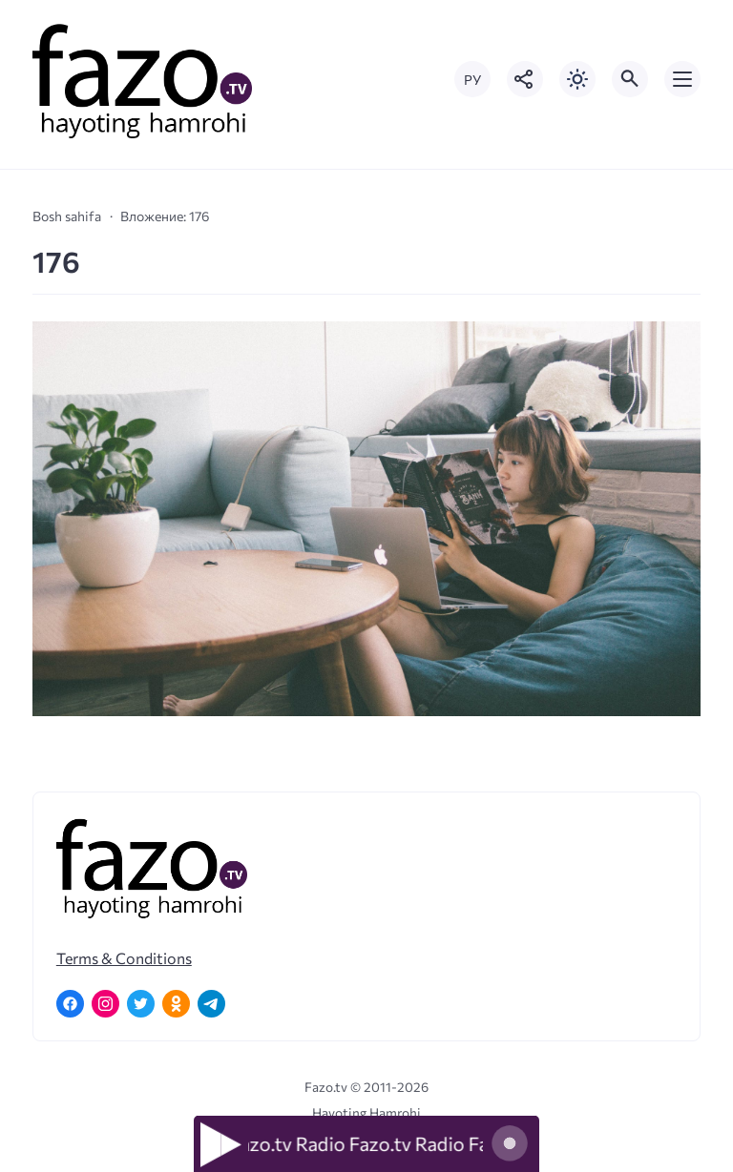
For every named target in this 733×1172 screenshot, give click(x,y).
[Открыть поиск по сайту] (630, 79)
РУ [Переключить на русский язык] (472, 80)
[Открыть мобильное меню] (682, 79)
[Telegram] (211, 1004)
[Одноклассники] (176, 1004)
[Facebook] (70, 1004)
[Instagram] (105, 1004)
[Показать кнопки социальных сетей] (525, 79)
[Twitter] (141, 1004)
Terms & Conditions (124, 958)
